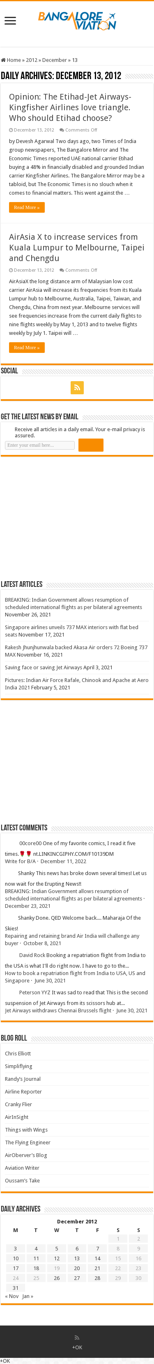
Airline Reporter (23, 1092)
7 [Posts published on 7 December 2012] (97, 1249)
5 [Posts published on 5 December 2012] (56, 1249)
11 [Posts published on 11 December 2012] (36, 1258)
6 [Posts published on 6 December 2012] (77, 1249)
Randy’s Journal (23, 1079)
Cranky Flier (18, 1104)
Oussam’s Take (22, 1181)
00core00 (30, 843)
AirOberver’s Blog (26, 1155)
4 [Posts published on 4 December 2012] (35, 1249)
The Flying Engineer (28, 1142)
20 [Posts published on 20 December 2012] (77, 1268)
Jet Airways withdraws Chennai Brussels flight (58, 1010)
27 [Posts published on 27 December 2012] (77, 1278)
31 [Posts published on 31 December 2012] (15, 1288)
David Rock (32, 955)
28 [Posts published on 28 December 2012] (97, 1278)
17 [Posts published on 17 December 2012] (15, 1268)
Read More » (27, 207)
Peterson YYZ (35, 992)
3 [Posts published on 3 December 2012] (15, 1249)
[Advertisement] (62, 518)
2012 (31, 60)
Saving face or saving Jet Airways (43, 667)
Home (11, 60)
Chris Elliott (18, 1053)
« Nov (11, 1296)
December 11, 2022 (63, 861)
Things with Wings (26, 1130)
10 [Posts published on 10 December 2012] (15, 1258)
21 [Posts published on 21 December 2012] (97, 1268)
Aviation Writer (22, 1168)
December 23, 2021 (28, 906)
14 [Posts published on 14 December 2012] (97, 1258)
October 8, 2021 (42, 943)
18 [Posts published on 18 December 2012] (36, 1268)
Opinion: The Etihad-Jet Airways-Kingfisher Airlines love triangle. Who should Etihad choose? (70, 107)
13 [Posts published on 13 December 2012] (77, 1258)
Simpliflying (18, 1066)
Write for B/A (20, 861)
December (54, 60)
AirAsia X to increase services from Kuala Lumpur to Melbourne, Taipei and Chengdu (77, 247)
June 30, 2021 (50, 981)
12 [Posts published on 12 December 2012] (57, 1258)
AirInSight (16, 1117)
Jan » (27, 1296)
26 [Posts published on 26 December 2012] (57, 1278)
